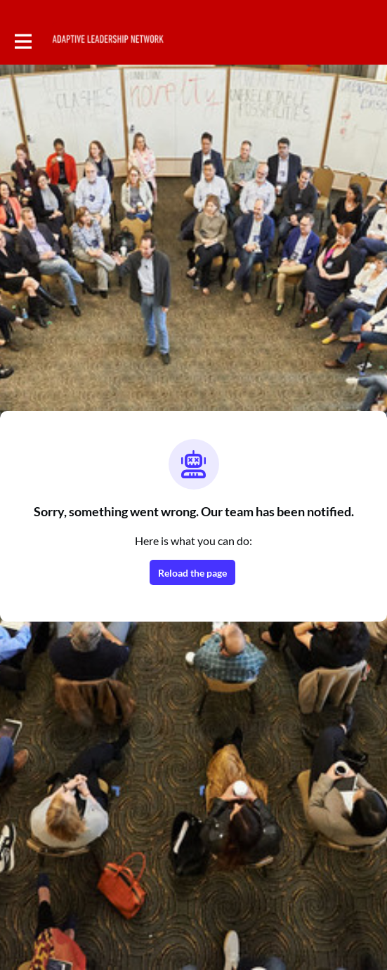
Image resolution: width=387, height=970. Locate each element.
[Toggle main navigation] (22, 40)
